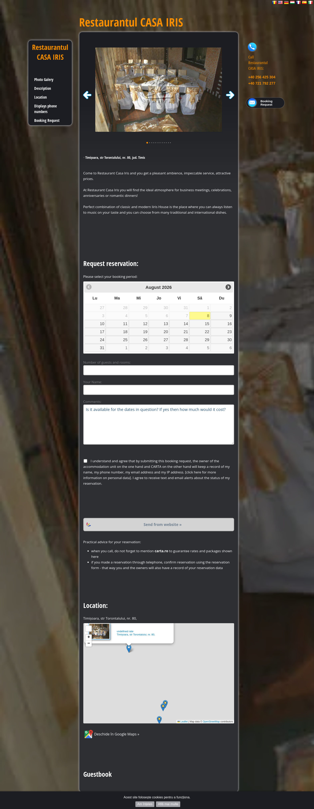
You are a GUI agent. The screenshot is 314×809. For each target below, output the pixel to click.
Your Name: (92, 382)
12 (145, 324)
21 (186, 332)
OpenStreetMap (211, 721)
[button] (128, 649)
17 (102, 332)
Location (40, 97)
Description (42, 88)
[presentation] (113, 502)
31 (102, 348)
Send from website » (163, 524)
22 (207, 332)
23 (229, 332)
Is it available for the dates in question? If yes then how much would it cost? (158, 424)
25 (125, 340)
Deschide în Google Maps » (111, 734)
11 (125, 324)
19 (145, 332)
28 (186, 340)
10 (102, 324)
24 (102, 340)
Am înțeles (145, 804)
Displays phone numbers (45, 108)
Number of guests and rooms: (107, 362)
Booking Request (46, 120)
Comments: (92, 401)
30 (229, 340)
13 (166, 324)
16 (229, 324)
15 (207, 324)
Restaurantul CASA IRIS (50, 52)
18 (125, 332)
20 (166, 332)
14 (186, 324)
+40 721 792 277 (262, 83)
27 (166, 340)
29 (207, 340)
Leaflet (182, 721)
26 (145, 340)
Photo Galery (43, 79)
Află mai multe (168, 804)
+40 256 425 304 (262, 77)
